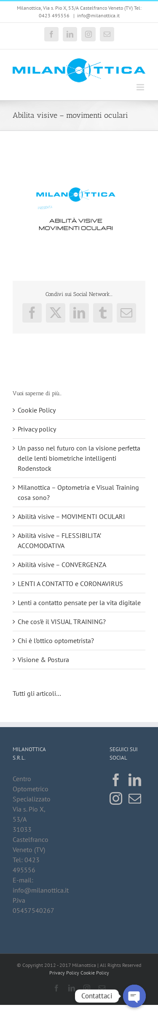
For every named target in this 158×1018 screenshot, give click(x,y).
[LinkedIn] (135, 780)
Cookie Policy (37, 410)
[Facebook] (116, 780)
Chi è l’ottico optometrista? (56, 640)
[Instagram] (116, 798)
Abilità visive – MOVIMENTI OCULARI (71, 516)
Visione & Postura (43, 659)
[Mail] (135, 798)
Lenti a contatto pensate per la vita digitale (79, 602)
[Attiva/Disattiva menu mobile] (141, 87)
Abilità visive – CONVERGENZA (62, 564)
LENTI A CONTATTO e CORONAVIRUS (70, 583)
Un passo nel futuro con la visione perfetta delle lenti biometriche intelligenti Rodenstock (79, 458)
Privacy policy (37, 429)
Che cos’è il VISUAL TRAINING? (62, 621)
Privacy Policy (64, 972)
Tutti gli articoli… (37, 693)
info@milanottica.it (98, 15)
